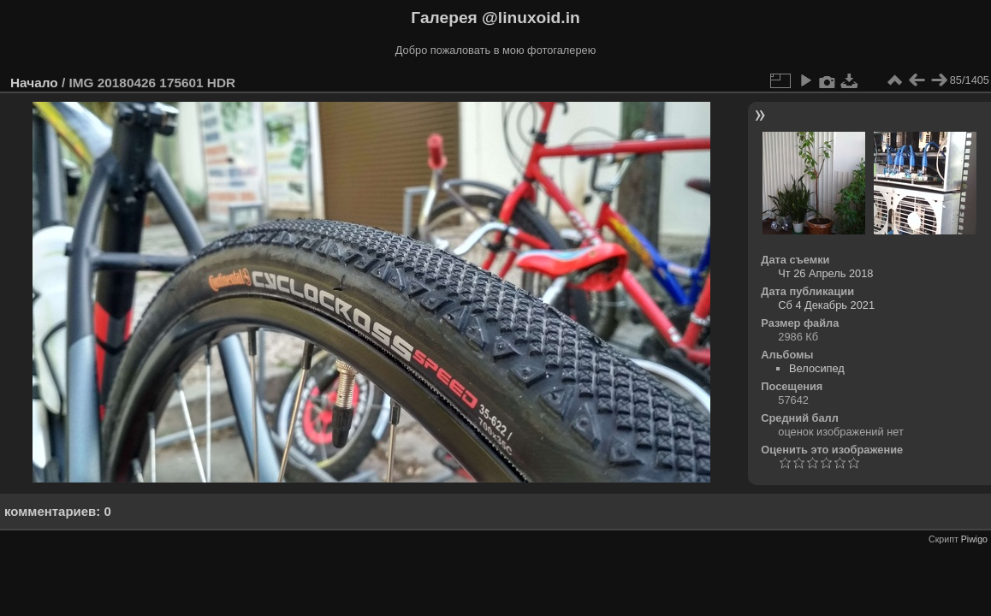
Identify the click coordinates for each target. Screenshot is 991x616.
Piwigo (974, 539)
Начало (34, 82)
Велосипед (817, 368)
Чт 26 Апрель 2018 (825, 273)
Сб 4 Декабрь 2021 (826, 305)
